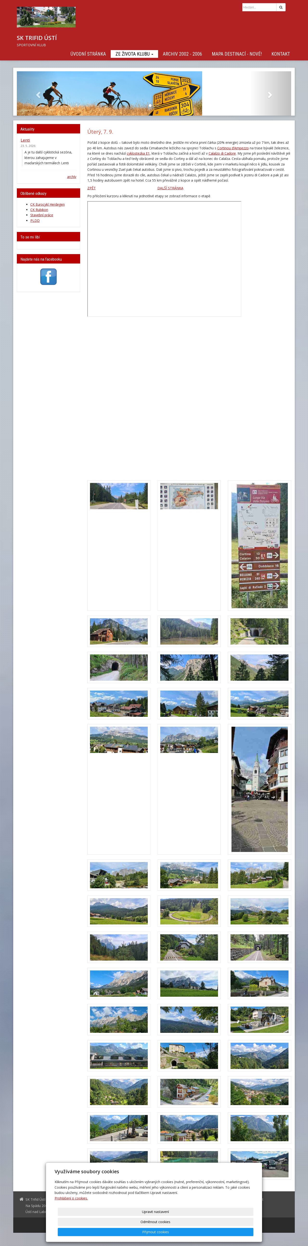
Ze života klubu (134, 54)
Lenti (25, 140)
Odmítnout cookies (195, 1232)
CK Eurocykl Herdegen (47, 204)
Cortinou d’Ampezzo (233, 148)
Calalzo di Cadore (222, 153)
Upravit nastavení (155, 1232)
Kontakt (280, 54)
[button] (37, 93)
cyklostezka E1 (138, 153)
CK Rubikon (39, 209)
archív (71, 176)
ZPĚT (91, 188)
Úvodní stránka (88, 54)
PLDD (35, 220)
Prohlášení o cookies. (71, 1218)
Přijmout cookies (235, 1232)
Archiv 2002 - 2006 (182, 54)
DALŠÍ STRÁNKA (170, 188)
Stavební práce (41, 215)
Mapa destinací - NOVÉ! (237, 54)
